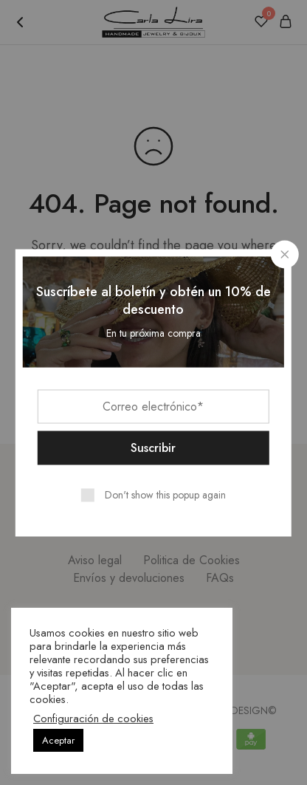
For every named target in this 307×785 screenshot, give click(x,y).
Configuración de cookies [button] (93, 718)
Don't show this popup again (165, 494)
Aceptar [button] (58, 740)
